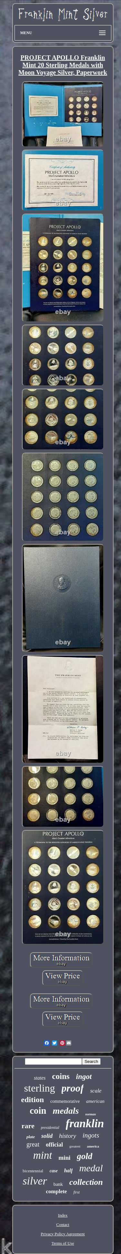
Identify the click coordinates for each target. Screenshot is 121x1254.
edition (32, 1099)
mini (64, 1157)
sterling (39, 1088)
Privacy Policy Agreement (63, 1233)
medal (91, 1168)
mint (42, 1155)
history (67, 1135)
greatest (74, 1146)
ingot (84, 1077)
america (93, 1146)
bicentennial (33, 1170)
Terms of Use (63, 1243)
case (54, 1170)
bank (58, 1184)
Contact (62, 1224)
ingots (91, 1135)
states (39, 1078)
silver (35, 1181)
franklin (85, 1123)
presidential (50, 1127)
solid (47, 1136)
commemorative (65, 1101)
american (95, 1101)
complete (56, 1191)
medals (66, 1111)
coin (38, 1110)
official (54, 1144)
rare (28, 1126)
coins (60, 1076)
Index (63, 1215)
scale (95, 1091)
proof (73, 1088)
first (76, 1192)
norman (90, 1114)
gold (84, 1156)
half (68, 1170)
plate (30, 1136)
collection (86, 1182)
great (32, 1144)
